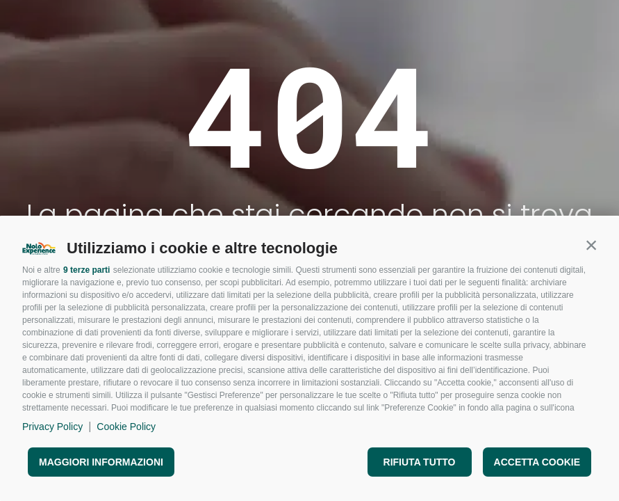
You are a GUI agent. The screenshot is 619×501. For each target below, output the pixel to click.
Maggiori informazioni (101, 462)
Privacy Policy (52, 426)
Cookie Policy (126, 426)
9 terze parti (86, 270)
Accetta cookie (537, 462)
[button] (591, 244)
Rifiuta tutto (419, 462)
